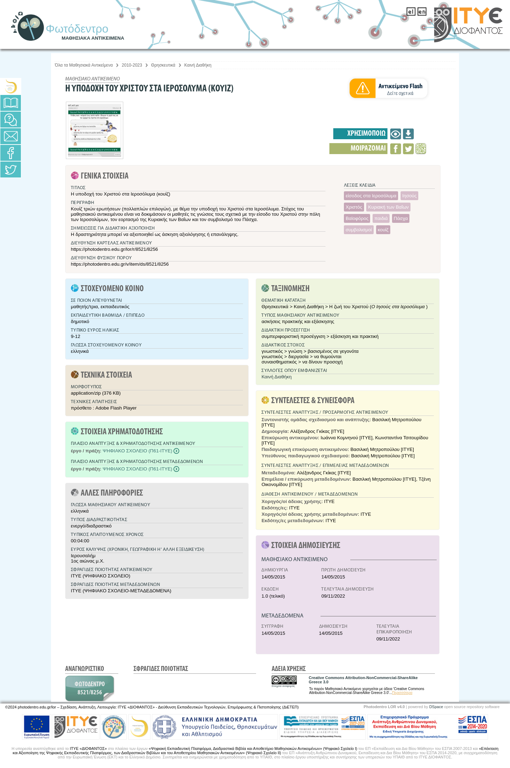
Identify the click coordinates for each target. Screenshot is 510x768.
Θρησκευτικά (163, 65)
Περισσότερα (402, 693)
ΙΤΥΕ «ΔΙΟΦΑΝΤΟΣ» (88, 748)
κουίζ (383, 229)
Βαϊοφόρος (357, 218)
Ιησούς (409, 195)
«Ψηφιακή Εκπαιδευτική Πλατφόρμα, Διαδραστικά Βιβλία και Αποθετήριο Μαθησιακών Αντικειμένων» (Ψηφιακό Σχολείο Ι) (253, 748)
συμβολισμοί (359, 229)
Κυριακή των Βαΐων (388, 207)
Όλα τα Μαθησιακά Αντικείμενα (84, 65)
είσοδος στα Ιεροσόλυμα (371, 195)
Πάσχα (401, 218)
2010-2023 (132, 65)
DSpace (436, 707)
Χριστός (354, 207)
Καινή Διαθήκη (197, 65)
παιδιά (381, 218)
